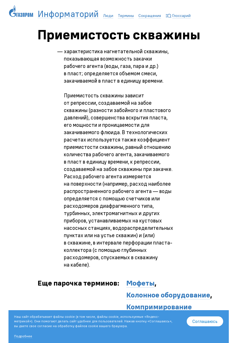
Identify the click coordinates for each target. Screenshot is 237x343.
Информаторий (68, 14)
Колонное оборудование (168, 295)
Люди (108, 15)
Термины (126, 15)
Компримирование (159, 307)
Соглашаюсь (205, 321)
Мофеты (140, 283)
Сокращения (149, 15)
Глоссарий (181, 15)
